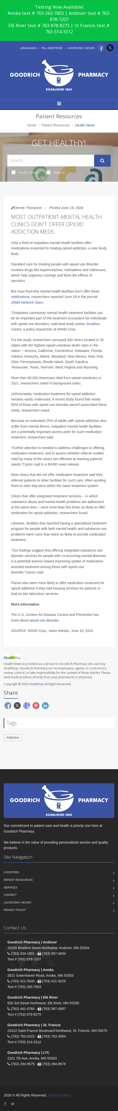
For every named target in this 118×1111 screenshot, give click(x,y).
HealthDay (36, 684)
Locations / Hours (81, 48)
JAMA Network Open (27, 302)
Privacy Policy (15, 909)
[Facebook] (100, 47)
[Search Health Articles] (50, 160)
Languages (28, 48)
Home (31, 125)
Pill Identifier (52, 48)
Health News (25, 172)
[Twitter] (110, 47)
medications (20, 297)
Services (10, 887)
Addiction (12, 737)
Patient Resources (56, 125)
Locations (11, 872)
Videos (56, 172)
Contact (10, 894)
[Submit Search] (102, 161)
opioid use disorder (44, 620)
